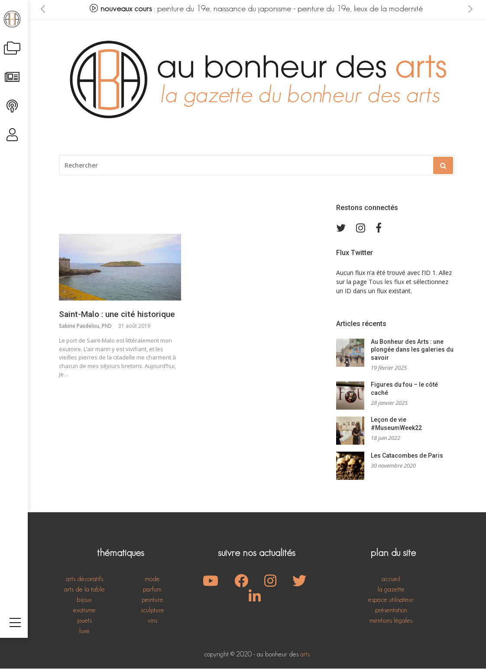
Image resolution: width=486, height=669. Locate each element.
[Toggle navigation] (15, 654)
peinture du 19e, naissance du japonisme (225, 8)
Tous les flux (386, 282)
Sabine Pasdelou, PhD (85, 326)
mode (152, 579)
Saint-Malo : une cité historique (117, 315)
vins (152, 620)
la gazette (391, 589)
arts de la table (84, 589)
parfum (152, 589)
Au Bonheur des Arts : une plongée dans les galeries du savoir (412, 349)
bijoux (84, 600)
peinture (152, 600)
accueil (391, 579)
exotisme (84, 610)
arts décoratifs (84, 579)
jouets (84, 620)
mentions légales (390, 620)
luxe (84, 631)
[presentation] (43, 9)
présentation (391, 610)
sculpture (152, 610)
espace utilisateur (391, 600)
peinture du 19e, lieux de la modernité (361, 8)
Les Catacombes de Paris (407, 455)
